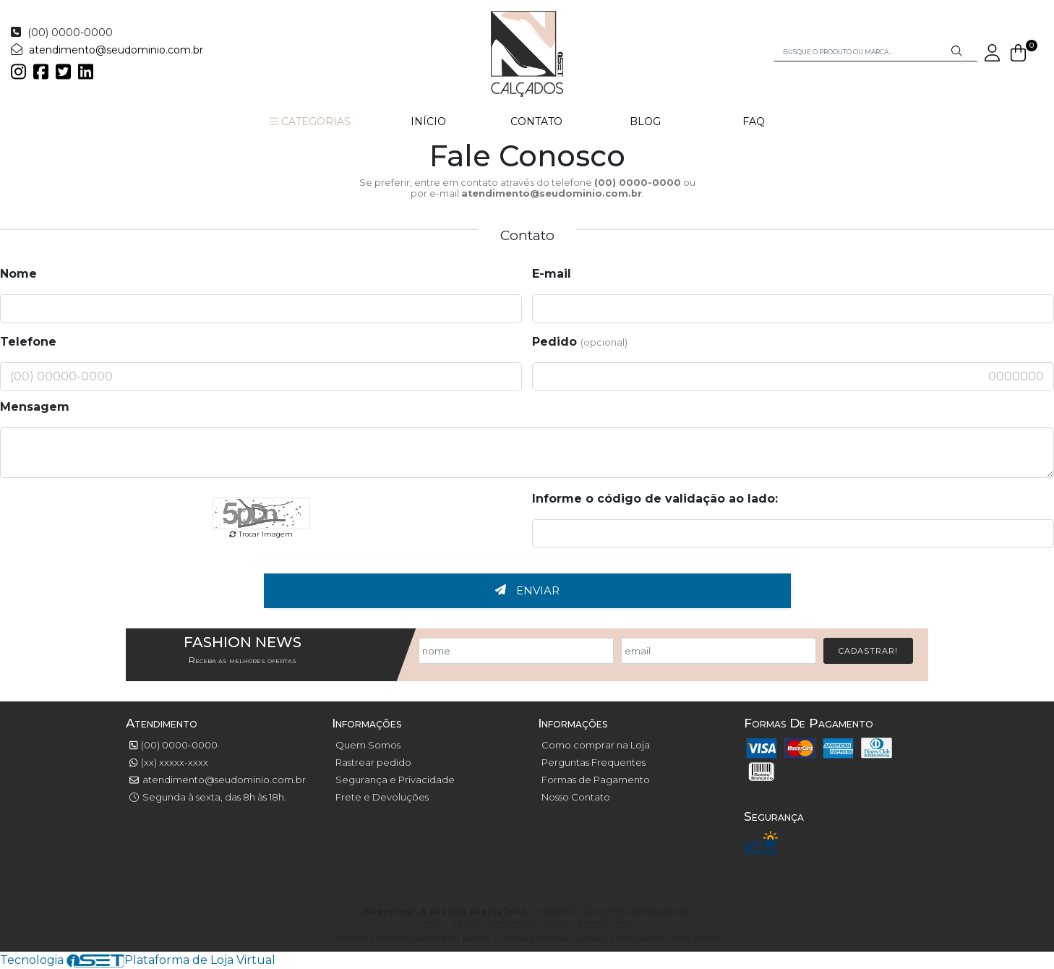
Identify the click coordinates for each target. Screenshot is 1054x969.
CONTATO (536, 121)
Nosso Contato (575, 797)
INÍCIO (428, 121)
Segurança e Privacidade (395, 779)
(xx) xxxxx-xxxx (168, 762)
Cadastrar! (868, 651)
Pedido (579, 342)
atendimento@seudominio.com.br (116, 49)
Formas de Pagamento (595, 779)
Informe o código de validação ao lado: (655, 498)
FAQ (753, 121)
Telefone (28, 342)
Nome (18, 274)
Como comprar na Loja (595, 745)
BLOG (645, 121)
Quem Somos (367, 745)
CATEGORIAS (310, 121)
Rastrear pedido (373, 762)
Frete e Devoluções (382, 797)
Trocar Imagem (261, 534)
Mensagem (34, 407)
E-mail (551, 274)
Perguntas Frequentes (593, 762)
